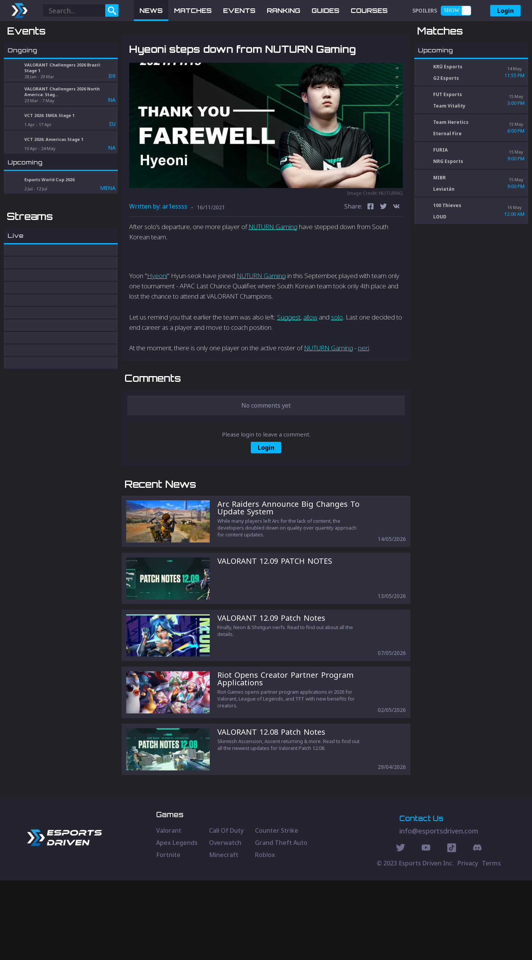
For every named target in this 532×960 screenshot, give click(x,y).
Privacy (468, 942)
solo (337, 356)
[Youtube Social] (426, 928)
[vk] (396, 246)
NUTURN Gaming (273, 266)
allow (310, 356)
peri (363, 387)
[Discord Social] (451, 928)
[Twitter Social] (400, 928)
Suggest (289, 356)
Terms (491, 942)
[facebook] (370, 246)
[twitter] (383, 246)
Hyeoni (157, 315)
